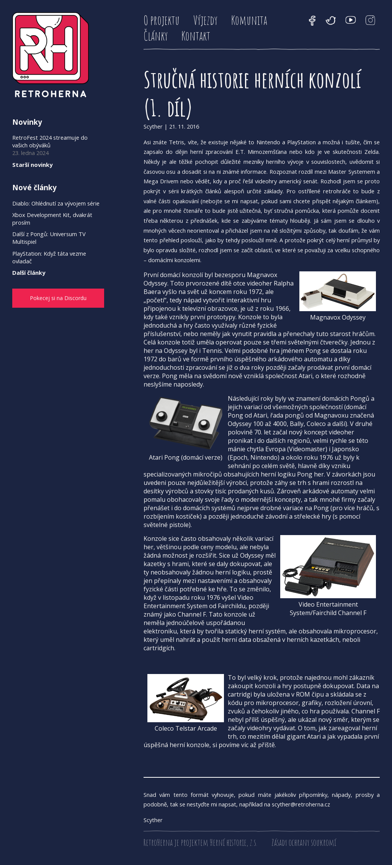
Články (156, 36)
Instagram (370, 21)
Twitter (331, 21)
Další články (28, 272)
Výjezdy (205, 20)
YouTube (351, 21)
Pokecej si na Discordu (51, 298)
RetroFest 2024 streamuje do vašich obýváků (50, 141)
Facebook (312, 21)
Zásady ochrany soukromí (303, 842)
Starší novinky (32, 164)
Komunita (249, 20)
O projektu (162, 20)
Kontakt (195, 36)
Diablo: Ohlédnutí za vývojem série (56, 203)
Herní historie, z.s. (234, 842)
